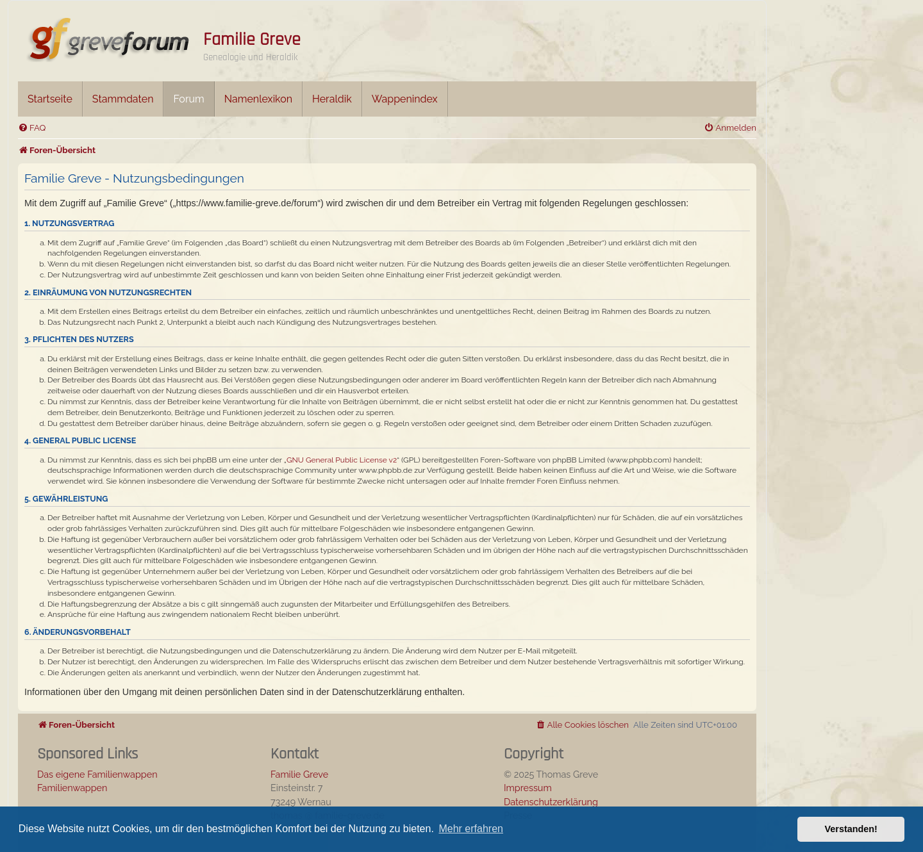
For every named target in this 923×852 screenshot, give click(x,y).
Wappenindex (405, 99)
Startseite (50, 99)
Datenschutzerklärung (551, 801)
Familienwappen (72, 787)
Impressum (528, 787)
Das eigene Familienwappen (97, 774)
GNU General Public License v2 (342, 459)
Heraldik (332, 99)
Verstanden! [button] (851, 829)
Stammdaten (123, 99)
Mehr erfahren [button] (470, 828)
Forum (188, 99)
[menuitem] (32, 128)
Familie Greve (252, 39)
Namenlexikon (258, 99)
